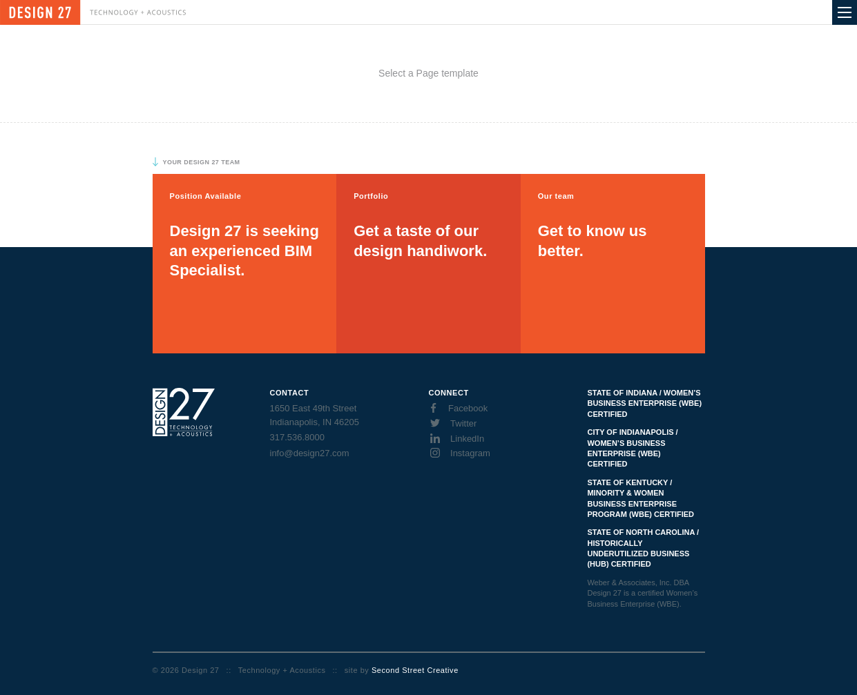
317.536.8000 (297, 437)
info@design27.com (309, 453)
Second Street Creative (415, 670)
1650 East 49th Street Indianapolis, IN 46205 (314, 415)
